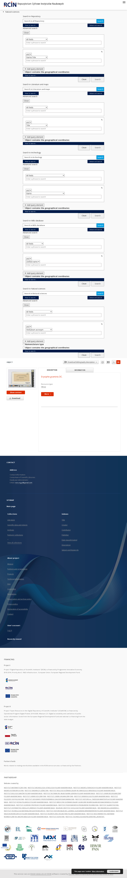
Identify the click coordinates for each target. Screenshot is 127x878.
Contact (10, 614)
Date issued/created (69, 540)
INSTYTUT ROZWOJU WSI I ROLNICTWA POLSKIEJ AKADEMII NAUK (63, 814)
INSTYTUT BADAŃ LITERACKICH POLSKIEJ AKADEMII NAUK (93, 788)
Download (14, 398)
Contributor (66, 530)
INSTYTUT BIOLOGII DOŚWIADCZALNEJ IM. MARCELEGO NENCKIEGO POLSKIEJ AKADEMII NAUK (82, 790)
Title (63, 520)
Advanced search (96, 25)
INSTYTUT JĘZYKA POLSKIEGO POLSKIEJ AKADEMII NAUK (29, 802)
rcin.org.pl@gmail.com (23, 483)
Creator (65, 525)
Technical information (15, 579)
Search (100, 21)
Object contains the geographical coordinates (47, 72)
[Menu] (124, 2)
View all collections (14, 543)
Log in (9, 630)
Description (66, 545)
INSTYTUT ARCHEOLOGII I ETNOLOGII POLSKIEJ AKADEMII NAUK (50, 788)
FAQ (9, 584)
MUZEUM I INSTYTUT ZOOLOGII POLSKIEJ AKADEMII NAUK (76, 808)
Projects (10, 574)
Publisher (65, 535)
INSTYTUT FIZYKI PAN (57, 817)
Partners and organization (17, 569)
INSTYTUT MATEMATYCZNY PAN (15, 788)
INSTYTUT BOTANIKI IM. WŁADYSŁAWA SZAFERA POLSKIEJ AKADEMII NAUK (69, 793)
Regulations (11, 594)
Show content (16, 392)
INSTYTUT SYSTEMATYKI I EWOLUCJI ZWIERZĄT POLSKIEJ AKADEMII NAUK (29, 808)
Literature (11, 520)
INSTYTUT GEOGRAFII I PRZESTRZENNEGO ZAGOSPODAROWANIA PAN (50, 799)
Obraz (43, 387)
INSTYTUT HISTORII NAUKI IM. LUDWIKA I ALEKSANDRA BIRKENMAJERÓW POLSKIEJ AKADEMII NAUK (80, 811)
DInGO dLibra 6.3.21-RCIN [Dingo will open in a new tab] (40, 874)
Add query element (33, 69)
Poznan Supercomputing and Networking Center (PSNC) (91, 874)
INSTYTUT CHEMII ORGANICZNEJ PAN (60, 796)
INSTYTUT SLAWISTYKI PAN (109, 805)
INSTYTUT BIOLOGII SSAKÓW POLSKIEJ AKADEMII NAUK (23, 793)
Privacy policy (12, 604)
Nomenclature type (34, 344)
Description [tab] (52, 370)
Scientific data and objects (17, 525)
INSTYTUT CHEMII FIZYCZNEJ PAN (34, 796)
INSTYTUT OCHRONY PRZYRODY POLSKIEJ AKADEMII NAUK (37, 805)
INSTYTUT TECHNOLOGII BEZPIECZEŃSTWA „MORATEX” (85, 817)
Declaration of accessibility (17, 609)
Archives (10, 530)
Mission (10, 564)
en (118, 362)
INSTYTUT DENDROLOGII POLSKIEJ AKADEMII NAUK (92, 796)
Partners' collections (15, 535)
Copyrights (11, 589)
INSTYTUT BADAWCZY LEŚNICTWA (37, 790)
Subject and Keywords (70, 550)
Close (26, 32)
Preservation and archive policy (19, 599)
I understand (113, 871)
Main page (11, 506)
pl (114, 362)
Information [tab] (79, 370)
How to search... (31, 25)
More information (98, 871)
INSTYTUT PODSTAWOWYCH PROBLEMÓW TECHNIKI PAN (78, 805)
